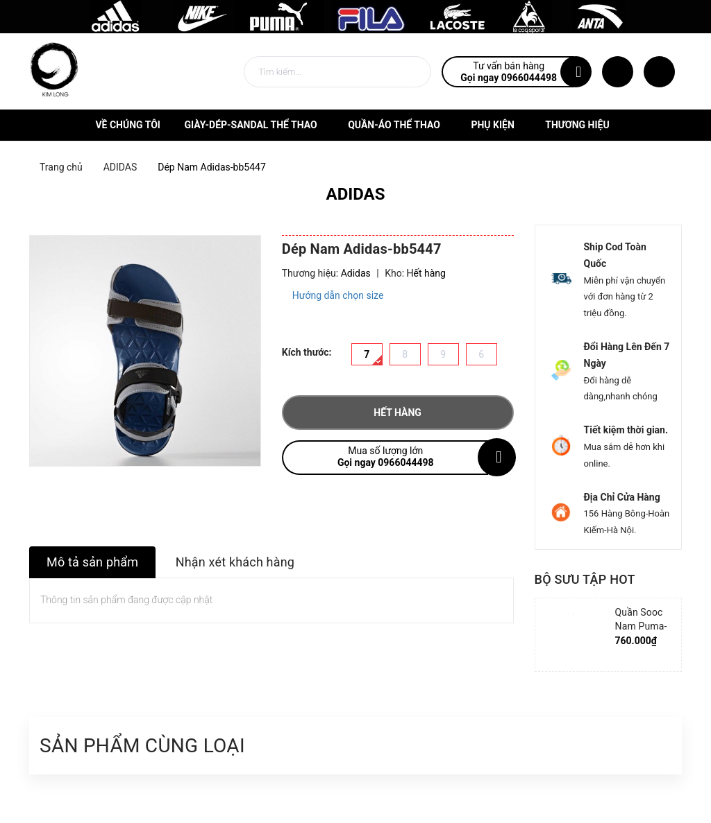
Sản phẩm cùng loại (142, 745)
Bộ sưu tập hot (585, 579)
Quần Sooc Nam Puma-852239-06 (641, 626)
